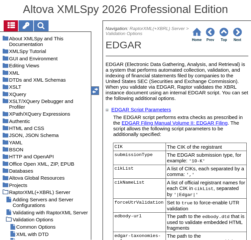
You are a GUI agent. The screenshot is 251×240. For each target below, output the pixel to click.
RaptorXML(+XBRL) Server (157, 28)
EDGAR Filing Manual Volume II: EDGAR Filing (175, 123)
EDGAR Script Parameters (141, 109)
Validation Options (124, 33)
